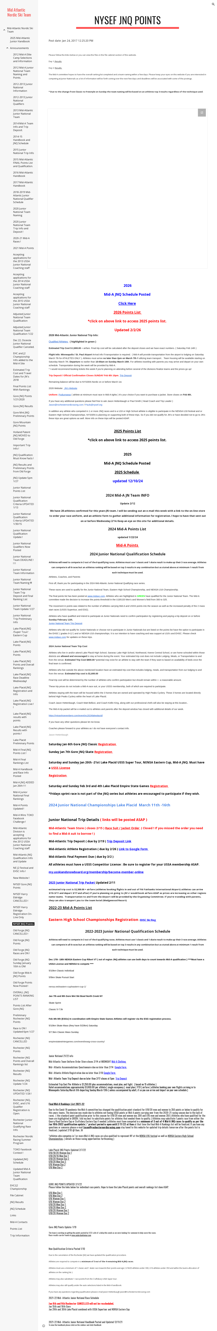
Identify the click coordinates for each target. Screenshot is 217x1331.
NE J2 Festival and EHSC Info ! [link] (23, 869)
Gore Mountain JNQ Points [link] (22, 424)
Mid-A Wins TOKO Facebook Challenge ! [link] (23, 818)
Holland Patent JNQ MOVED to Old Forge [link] (21, 435)
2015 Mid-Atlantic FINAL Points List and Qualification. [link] (23, 163)
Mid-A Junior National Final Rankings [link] (21, 795)
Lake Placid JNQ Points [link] (22, 643)
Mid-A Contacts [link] (18, 1222)
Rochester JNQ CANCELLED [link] (21, 1039)
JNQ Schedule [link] (17, 1208)
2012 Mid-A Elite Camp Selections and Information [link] (22, 58)
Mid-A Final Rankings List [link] (21, 761)
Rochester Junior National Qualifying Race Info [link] (22, 1125)
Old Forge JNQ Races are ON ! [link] (21, 951)
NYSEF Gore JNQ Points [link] (22, 886)
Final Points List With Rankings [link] (22, 388)
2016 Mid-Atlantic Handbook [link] (23, 174)
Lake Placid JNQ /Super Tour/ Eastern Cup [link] (22, 632)
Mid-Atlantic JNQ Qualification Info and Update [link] (23, 858)
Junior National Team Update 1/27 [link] (23, 607)
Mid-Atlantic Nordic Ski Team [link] (20, 30)
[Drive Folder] (127, 189)
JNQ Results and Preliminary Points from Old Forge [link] (23, 468)
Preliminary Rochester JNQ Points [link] (21, 1019)
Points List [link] (16, 1228)
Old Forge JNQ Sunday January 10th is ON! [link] (22, 963)
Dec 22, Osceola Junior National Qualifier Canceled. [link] (23, 344)
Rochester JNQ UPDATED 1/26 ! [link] (22, 1092)
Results (58, 61)
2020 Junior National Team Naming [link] (21, 212)
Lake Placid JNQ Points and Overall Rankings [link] (23, 665)
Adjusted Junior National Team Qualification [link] (22, 317)
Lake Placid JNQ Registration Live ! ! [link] (23, 704)
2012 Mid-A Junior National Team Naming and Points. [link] (23, 72)
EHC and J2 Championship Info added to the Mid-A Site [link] (23, 358)
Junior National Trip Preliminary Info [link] (22, 619)
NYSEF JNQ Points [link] (23, 924)
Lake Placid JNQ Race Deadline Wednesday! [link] (22, 678)
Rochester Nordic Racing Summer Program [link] (23, 1140)
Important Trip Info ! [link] (21, 447)
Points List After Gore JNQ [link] (22, 1007)
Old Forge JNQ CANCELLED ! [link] (21, 932)
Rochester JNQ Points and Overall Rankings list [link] (23, 1061)
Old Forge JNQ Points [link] (21, 941)
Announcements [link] (19, 48)
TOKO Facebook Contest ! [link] (22, 1151)
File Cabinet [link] (16, 1195)
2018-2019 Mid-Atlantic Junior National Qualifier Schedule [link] (23, 197)
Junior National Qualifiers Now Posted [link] (22, 547)
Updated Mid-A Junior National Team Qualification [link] (22, 1174)
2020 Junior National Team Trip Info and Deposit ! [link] (21, 226)
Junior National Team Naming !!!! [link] (22, 581)
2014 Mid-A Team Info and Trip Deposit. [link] (23, 127)
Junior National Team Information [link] (23, 571)
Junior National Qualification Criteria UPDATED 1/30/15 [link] (23, 519)
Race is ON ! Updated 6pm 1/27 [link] (23, 1030)
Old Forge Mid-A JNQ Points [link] (22, 974)
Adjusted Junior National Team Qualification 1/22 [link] (23, 330)
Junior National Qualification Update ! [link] (22, 534)
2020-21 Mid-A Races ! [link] (21, 239)
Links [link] (13, 1215)
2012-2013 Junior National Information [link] (23, 87)
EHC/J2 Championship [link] (18, 1187)
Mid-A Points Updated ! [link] (20, 807)
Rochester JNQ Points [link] (21, 1049)
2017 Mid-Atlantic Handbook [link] (23, 184)
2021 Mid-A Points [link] (23, 248)
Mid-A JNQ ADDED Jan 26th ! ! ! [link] (23, 784)
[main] (127, 21)
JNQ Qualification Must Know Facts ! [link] (23, 456)
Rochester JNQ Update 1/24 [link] (21, 1082)
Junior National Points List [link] (22, 489)
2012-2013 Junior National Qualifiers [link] (23, 101)
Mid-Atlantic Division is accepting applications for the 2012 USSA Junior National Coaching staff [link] (22, 838)
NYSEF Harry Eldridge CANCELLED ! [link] (20, 897)
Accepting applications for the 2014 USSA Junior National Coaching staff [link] (22, 281)
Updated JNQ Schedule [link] (20, 1161)
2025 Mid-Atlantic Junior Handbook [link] (20, 39)
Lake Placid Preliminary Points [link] (23, 741)
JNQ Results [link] (17, 1202)
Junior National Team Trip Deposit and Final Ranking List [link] (23, 594)
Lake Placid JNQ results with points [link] (22, 717)
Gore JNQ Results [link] (23, 406)
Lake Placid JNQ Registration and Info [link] (22, 691)
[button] (213, 4)
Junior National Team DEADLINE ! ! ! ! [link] (23, 560)
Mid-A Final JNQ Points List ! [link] (22, 751)
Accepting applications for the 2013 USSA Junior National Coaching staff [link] (22, 261)
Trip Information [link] (19, 1235)
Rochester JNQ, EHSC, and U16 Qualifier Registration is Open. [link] (22, 1106)
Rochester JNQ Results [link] (21, 1072)
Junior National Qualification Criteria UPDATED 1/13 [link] (23, 502)
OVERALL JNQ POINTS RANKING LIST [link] (23, 996)
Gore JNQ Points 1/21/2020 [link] (22, 397)
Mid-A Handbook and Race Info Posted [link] (23, 773)
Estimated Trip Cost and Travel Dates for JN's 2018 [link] (22, 375)
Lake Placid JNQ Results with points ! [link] (22, 730)
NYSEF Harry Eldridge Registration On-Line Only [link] (22, 912)
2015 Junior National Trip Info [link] (23, 151)
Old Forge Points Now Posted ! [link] (22, 984)
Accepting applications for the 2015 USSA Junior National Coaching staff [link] (22, 300)
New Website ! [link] (21, 878)
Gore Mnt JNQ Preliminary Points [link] (23, 414)
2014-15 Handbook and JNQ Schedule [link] (21, 140)
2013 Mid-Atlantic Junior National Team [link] (23, 114)
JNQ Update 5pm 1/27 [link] (22, 479)
